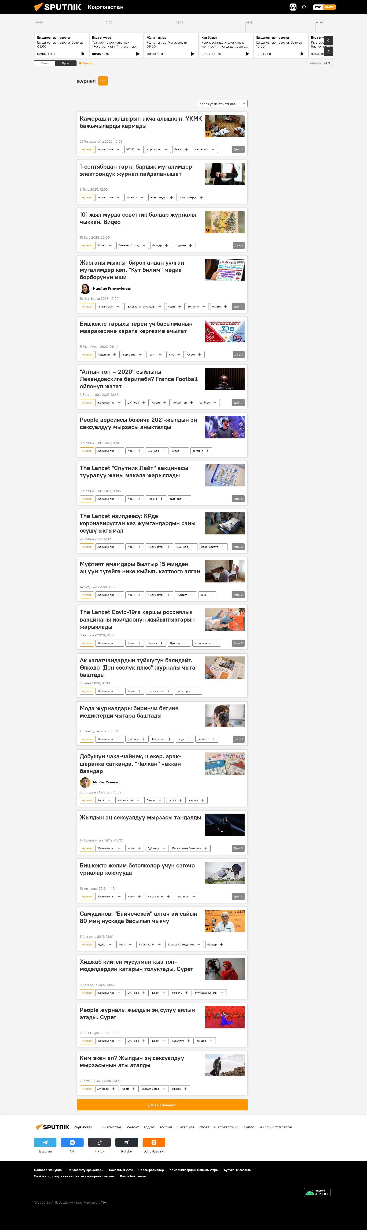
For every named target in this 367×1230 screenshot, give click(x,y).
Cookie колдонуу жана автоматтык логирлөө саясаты (74, 1176)
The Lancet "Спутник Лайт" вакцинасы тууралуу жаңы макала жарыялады (134, 471)
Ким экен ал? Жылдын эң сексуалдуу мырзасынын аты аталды (132, 1061)
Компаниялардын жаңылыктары (193, 1170)
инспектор (201, 149)
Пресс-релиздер (151, 1170)
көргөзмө (129, 354)
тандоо (201, 1040)
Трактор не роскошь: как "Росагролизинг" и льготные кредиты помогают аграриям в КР (115, 48)
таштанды (183, 896)
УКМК (130, 149)
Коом (131, 450)
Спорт (156, 402)
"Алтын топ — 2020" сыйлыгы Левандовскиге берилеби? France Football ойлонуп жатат (139, 379)
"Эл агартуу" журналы (140, 306)
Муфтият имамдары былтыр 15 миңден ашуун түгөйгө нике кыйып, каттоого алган (140, 567)
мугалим (131, 197)
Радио (101, 944)
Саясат (151, 800)
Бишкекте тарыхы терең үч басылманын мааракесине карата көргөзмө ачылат (136, 327)
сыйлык (205, 402)
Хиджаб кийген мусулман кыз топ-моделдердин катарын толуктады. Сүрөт (136, 965)
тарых (172, 800)
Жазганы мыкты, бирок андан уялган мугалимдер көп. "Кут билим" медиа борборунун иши (132, 270)
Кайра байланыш (133, 1176)
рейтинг (197, 450)
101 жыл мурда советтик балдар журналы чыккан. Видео (138, 218)
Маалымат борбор (275, 1127)
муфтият (182, 594)
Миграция (185, 1127)
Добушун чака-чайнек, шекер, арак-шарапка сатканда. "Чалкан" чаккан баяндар (130, 763)
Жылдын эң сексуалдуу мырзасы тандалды (140, 817)
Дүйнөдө (133, 402)
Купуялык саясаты (237, 1170)
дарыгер (203, 739)
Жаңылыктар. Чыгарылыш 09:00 (167, 44)
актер (175, 450)
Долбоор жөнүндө (48, 1170)
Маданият (103, 354)
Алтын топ (180, 402)
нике (203, 594)
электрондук (158, 197)
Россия (152, 498)
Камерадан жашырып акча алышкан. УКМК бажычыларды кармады (141, 122)
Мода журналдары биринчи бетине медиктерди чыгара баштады (129, 711)
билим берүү (188, 197)
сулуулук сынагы (206, 992)
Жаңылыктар (105, 402)
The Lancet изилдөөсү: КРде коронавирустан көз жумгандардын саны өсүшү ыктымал (137, 523)
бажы (178, 149)
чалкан (193, 800)
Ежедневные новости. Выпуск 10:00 (279, 44)
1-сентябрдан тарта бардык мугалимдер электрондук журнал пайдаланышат (136, 170)
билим (216, 306)
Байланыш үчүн (121, 1170)
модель (177, 992)
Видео (101, 245)
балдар (157, 245)
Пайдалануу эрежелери (85, 1170)
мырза (176, 1088)
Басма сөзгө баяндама (186, 848)
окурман (180, 245)
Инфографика (226, 1127)
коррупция (154, 149)
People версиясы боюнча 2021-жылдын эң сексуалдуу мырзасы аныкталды (138, 423)
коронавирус (209, 546)
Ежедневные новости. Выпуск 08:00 (60, 44)
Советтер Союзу (128, 245)
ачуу (171, 354)
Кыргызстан (105, 149)
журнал (86, 80)
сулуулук (178, 1040)
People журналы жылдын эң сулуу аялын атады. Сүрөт (137, 1013)
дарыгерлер (184, 691)
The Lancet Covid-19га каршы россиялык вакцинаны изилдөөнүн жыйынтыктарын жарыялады (137, 619)
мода (181, 739)
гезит (171, 306)
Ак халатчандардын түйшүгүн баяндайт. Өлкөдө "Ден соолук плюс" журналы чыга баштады (137, 667)
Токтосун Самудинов (181, 944)
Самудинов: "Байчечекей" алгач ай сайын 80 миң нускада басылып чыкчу (138, 917)
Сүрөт (191, 354)
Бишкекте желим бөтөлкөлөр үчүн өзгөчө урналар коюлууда (137, 869)
